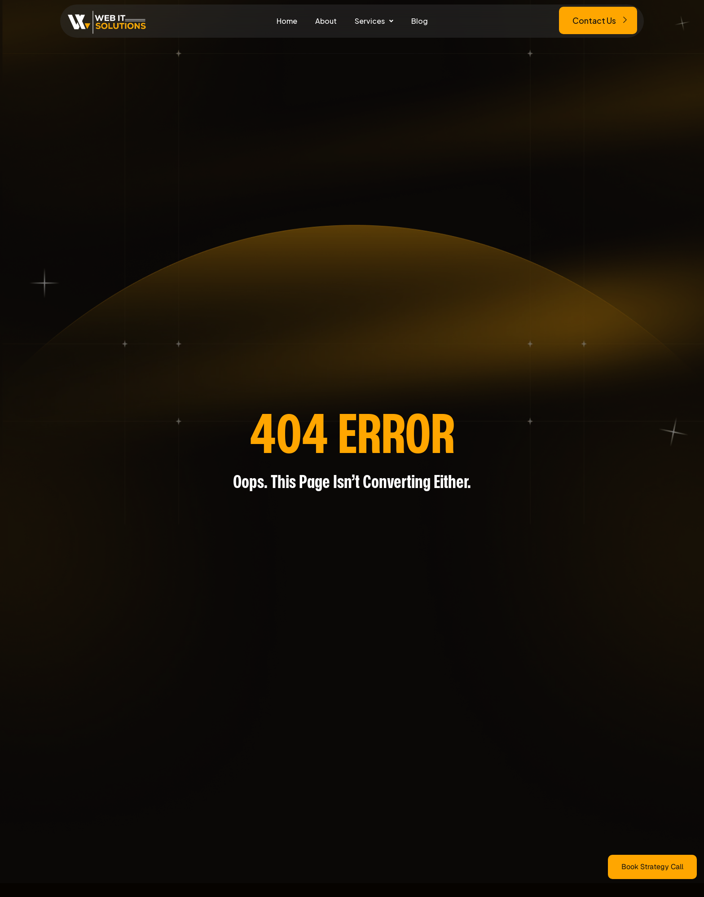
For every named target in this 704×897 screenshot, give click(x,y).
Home (287, 21)
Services (374, 21)
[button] (374, 21)
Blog (419, 21)
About (326, 21)
